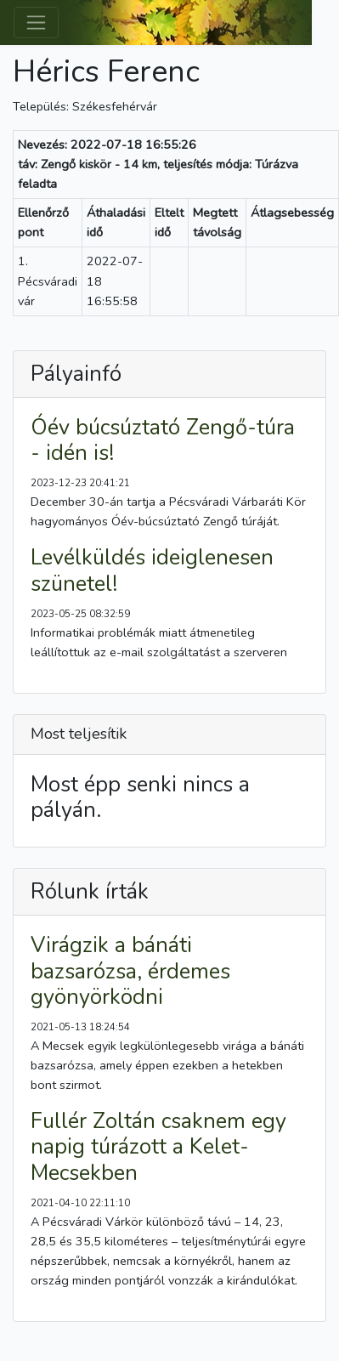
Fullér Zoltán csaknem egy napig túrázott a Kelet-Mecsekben (158, 1147)
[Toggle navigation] (36, 22)
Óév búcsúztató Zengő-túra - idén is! (163, 440)
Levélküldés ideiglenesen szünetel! (152, 570)
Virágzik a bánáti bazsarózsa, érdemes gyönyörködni (130, 971)
